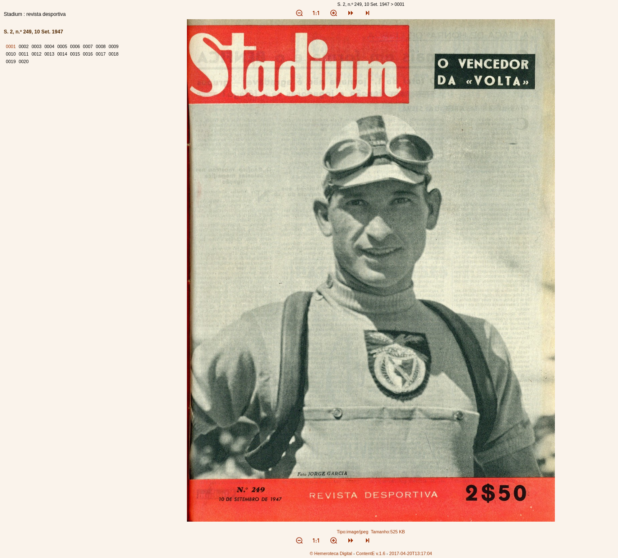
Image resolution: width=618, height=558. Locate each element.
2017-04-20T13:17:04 (410, 553)
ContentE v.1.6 (371, 553)
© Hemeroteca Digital (331, 553)
